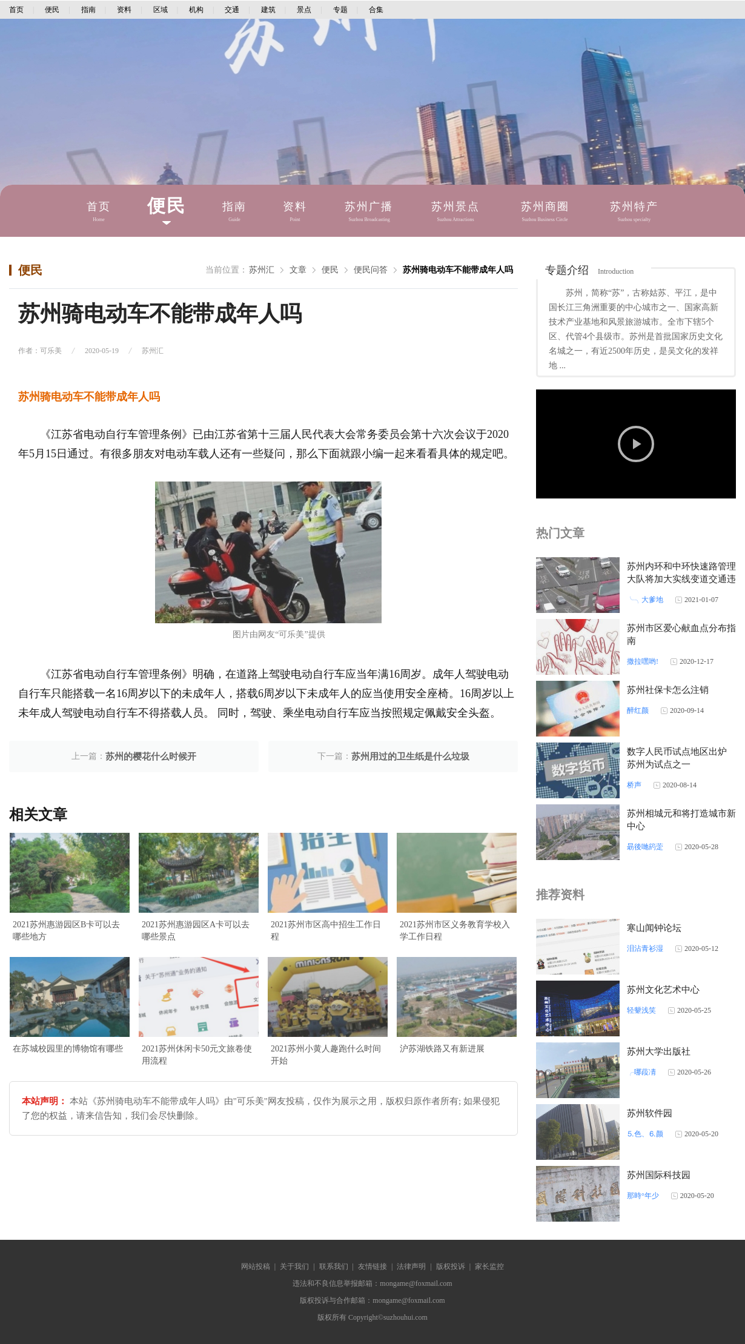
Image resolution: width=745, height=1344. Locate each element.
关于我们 (294, 1266)
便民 (52, 9)
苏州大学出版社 (658, 1051)
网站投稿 (255, 1266)
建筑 (268, 9)
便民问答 (371, 269)
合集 (376, 9)
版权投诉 (450, 1266)
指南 (88, 9)
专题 (340, 9)
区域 (160, 9)
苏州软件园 (649, 1113)
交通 (232, 9)
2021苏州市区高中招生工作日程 (326, 930)
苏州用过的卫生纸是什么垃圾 (410, 756)
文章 (298, 269)
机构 (196, 9)
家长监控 (489, 1266)
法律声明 (411, 1266)
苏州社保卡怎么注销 (668, 690)
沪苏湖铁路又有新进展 (442, 1048)
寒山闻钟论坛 (654, 928)
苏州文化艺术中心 (663, 990)
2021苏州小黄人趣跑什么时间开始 (326, 1054)
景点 (304, 9)
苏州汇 (261, 269)
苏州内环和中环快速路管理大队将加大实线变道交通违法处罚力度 (681, 579)
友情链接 (372, 1266)
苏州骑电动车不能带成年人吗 (458, 269)
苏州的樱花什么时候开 (150, 756)
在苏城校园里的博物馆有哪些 (68, 1048)
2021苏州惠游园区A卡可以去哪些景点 (196, 930)
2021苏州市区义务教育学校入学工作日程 (455, 930)
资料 (124, 9)
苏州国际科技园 (658, 1175)
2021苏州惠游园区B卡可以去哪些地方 (66, 930)
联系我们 (333, 1266)
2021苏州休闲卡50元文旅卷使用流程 (197, 1054)
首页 (16, 9)
